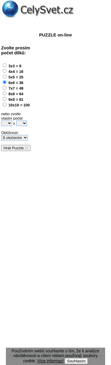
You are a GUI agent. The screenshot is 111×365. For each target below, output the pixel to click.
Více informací (50, 361)
